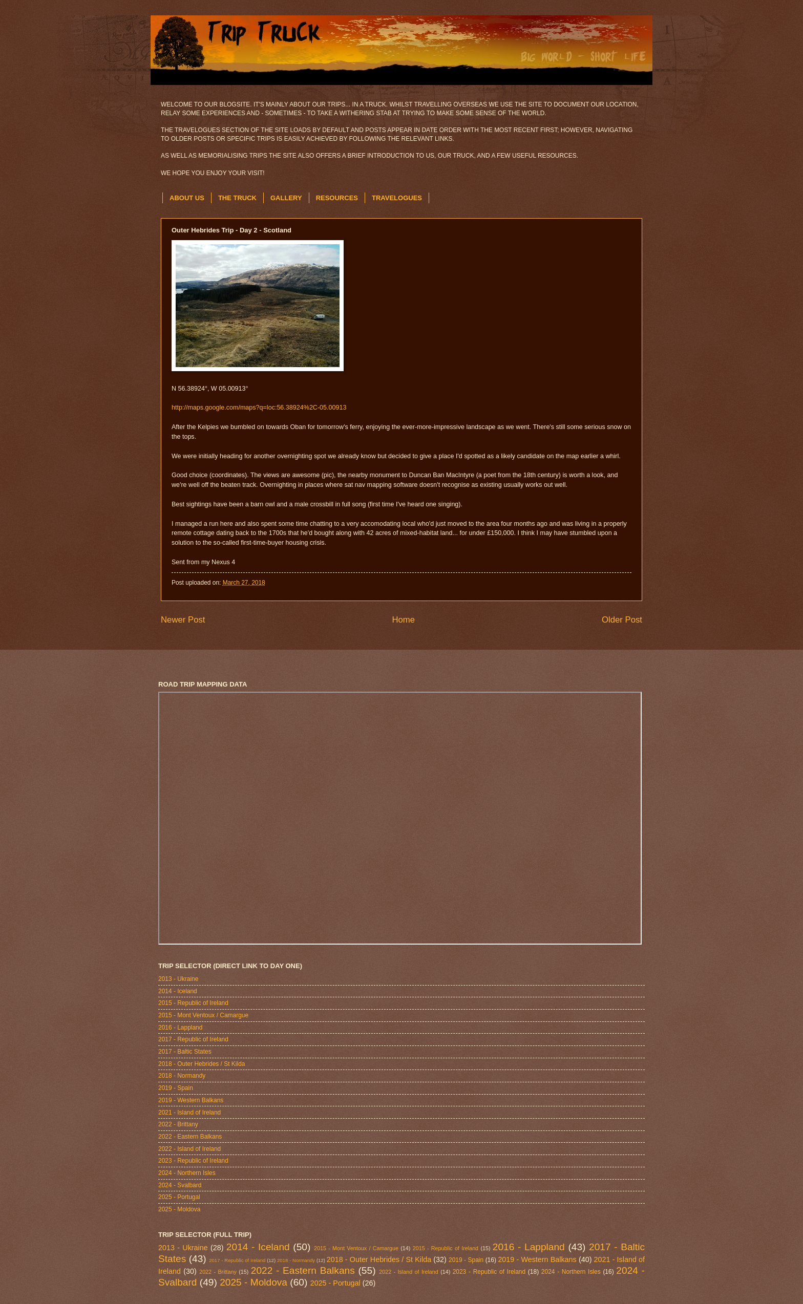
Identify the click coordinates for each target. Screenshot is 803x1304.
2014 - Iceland (177, 991)
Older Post (622, 620)
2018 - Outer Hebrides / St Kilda (201, 1063)
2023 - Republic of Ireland (193, 1160)
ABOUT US (187, 198)
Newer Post (183, 620)
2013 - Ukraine (178, 978)
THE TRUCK (237, 198)
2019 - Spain (175, 1088)
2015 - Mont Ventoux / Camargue (203, 1015)
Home (403, 620)
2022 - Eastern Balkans (190, 1136)
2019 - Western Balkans (190, 1100)
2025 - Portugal (179, 1197)
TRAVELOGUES (397, 198)
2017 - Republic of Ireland (193, 1039)
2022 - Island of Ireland (189, 1148)
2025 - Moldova (179, 1209)
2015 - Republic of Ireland (193, 1003)
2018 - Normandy (181, 1075)
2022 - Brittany (178, 1124)
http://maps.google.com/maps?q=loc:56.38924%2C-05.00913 (259, 407)
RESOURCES (337, 198)
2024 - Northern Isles (187, 1173)
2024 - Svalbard (179, 1185)
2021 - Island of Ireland (189, 1112)
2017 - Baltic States (185, 1051)
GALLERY (286, 198)
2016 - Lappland (180, 1027)
